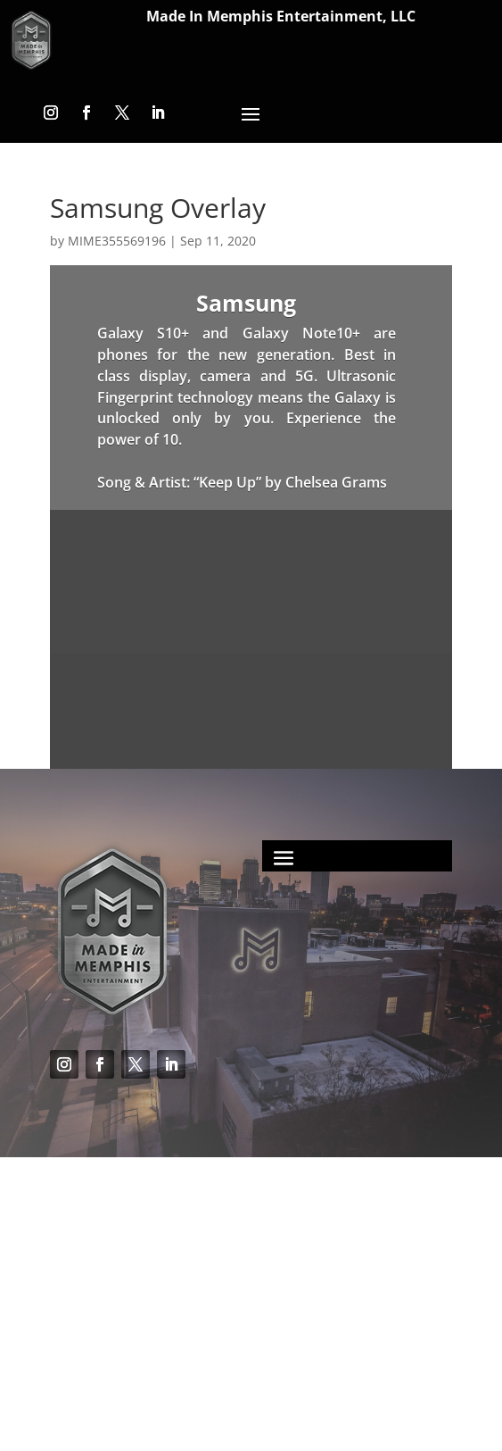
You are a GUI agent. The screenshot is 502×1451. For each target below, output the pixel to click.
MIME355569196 (117, 240)
